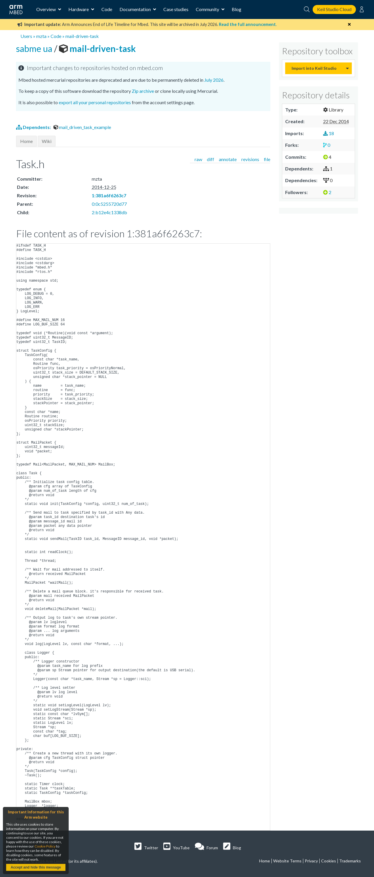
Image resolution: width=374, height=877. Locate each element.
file (267, 159)
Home (26, 141)
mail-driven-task (82, 36)
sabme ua (35, 48)
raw (198, 159)
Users (26, 36)
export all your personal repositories (95, 102)
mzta (41, 36)
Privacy (311, 860)
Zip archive (143, 91)
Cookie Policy (45, 846)
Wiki (46, 141)
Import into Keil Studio (314, 68)
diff (210, 159)
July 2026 (214, 80)
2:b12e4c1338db (109, 212)
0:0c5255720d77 (109, 204)
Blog (236, 9)
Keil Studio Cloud (334, 9)
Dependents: (34, 127)
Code (106, 9)
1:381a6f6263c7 (109, 195)
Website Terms (287, 860)
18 (328, 133)
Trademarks (350, 860)
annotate (228, 159)
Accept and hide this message (36, 867)
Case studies (175, 9)
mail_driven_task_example (82, 127)
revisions (250, 159)
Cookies (328, 860)
